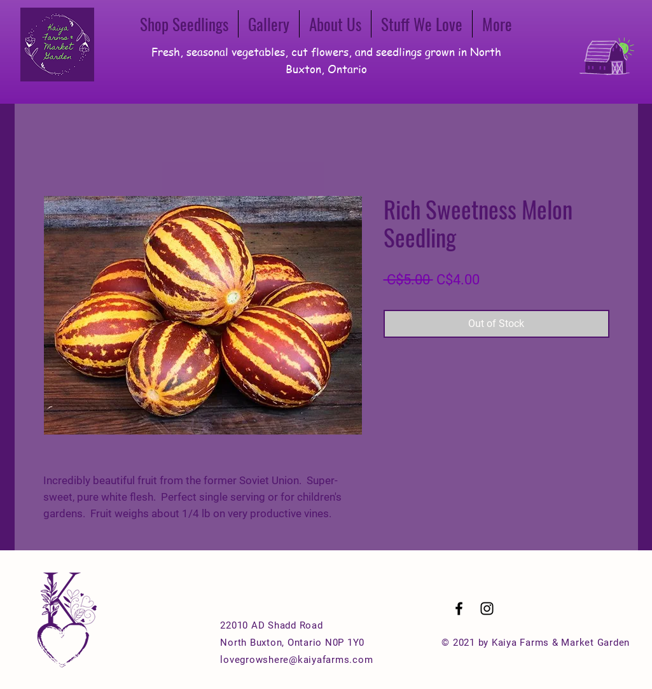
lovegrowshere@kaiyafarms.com (296, 659)
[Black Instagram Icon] (487, 608)
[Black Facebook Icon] (459, 608)
